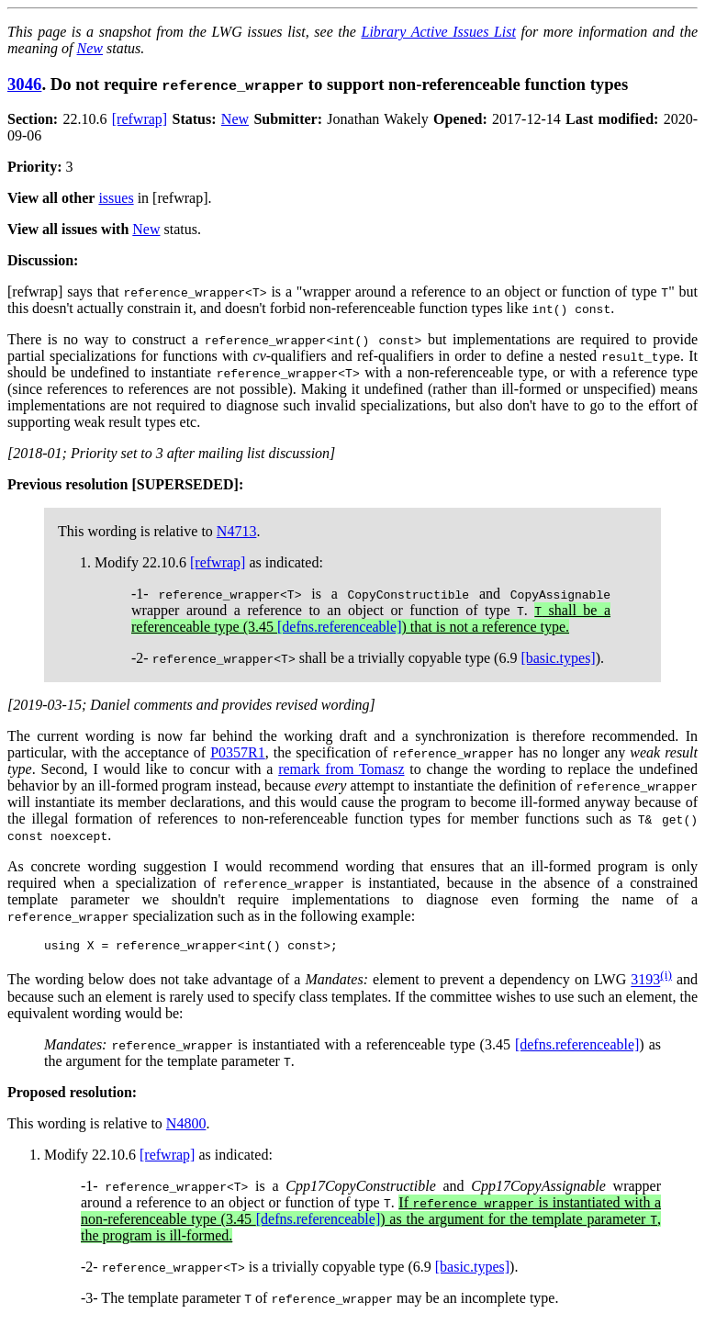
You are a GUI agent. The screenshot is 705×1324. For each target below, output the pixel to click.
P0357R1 (237, 752)
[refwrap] (139, 119)
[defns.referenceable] (339, 626)
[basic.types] (557, 658)
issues (115, 198)
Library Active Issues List (438, 31)
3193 (645, 983)
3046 (24, 84)
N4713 (237, 531)
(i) (666, 977)
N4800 (186, 1126)
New (90, 48)
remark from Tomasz (341, 769)
